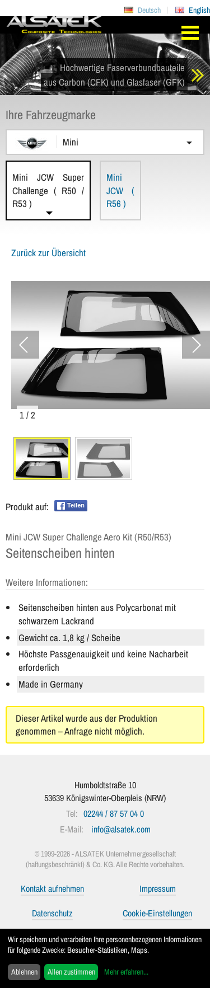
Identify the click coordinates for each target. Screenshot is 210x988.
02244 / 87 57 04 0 (113, 813)
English (199, 10)
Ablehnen (24, 972)
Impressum (157, 888)
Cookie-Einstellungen (157, 913)
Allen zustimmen (71, 972)
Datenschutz (52, 913)
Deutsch (149, 10)
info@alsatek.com (121, 829)
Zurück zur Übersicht (48, 252)
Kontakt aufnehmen (52, 888)
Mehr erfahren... (126, 972)
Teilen (71, 506)
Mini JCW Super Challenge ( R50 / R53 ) (48, 190)
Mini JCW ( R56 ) (120, 190)
